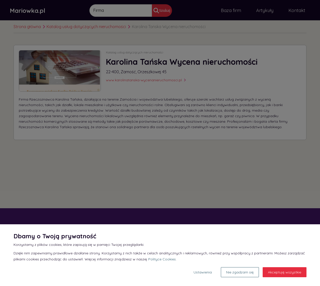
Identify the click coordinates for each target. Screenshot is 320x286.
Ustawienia (203, 272)
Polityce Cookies (162, 259)
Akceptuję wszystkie (284, 272)
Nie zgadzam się (240, 272)
